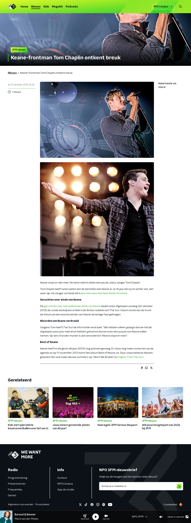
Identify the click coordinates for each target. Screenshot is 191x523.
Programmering (17, 478)
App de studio (65, 489)
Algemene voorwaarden (20, 504)
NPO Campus (163, 6)
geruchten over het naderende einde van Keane (72, 306)
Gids (46, 6)
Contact (62, 478)
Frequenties (15, 489)
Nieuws (35, 6)
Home (24, 6)
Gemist (12, 495)
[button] (85, 517)
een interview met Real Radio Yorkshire (104, 293)
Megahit (57, 6)
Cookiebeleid (170, 504)
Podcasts (72, 6)
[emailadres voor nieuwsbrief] (141, 486)
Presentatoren (17, 483)
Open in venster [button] (177, 516)
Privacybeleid (42, 504)
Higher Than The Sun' (130, 357)
